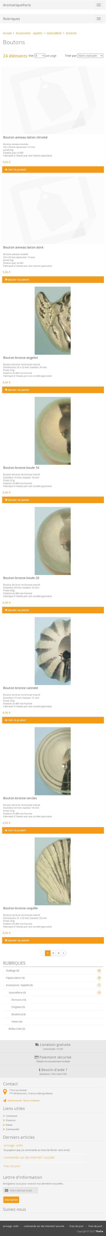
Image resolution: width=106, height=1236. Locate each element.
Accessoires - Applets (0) (19, 985)
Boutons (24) (18, 1014)
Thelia (99, 1231)
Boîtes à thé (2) (17, 1028)
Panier (9, 1125)
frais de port (95, 1226)
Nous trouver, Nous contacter (24, 1100)
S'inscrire (10, 1120)
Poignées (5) (18, 1007)
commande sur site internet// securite (44, 1226)
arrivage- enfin (11, 1226)
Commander (13, 1129)
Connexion (11, 1116)
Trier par (71, 55)
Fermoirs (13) (19, 999)
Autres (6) (17, 1021)
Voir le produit (15, 169)
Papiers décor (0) (15, 977)
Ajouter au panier (17, 279)
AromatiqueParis (17, 5)
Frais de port (76, 1226)
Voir (31, 55)
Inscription (11, 1199)
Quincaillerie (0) (17, 992)
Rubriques (11, 18)
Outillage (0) (12, 970)
